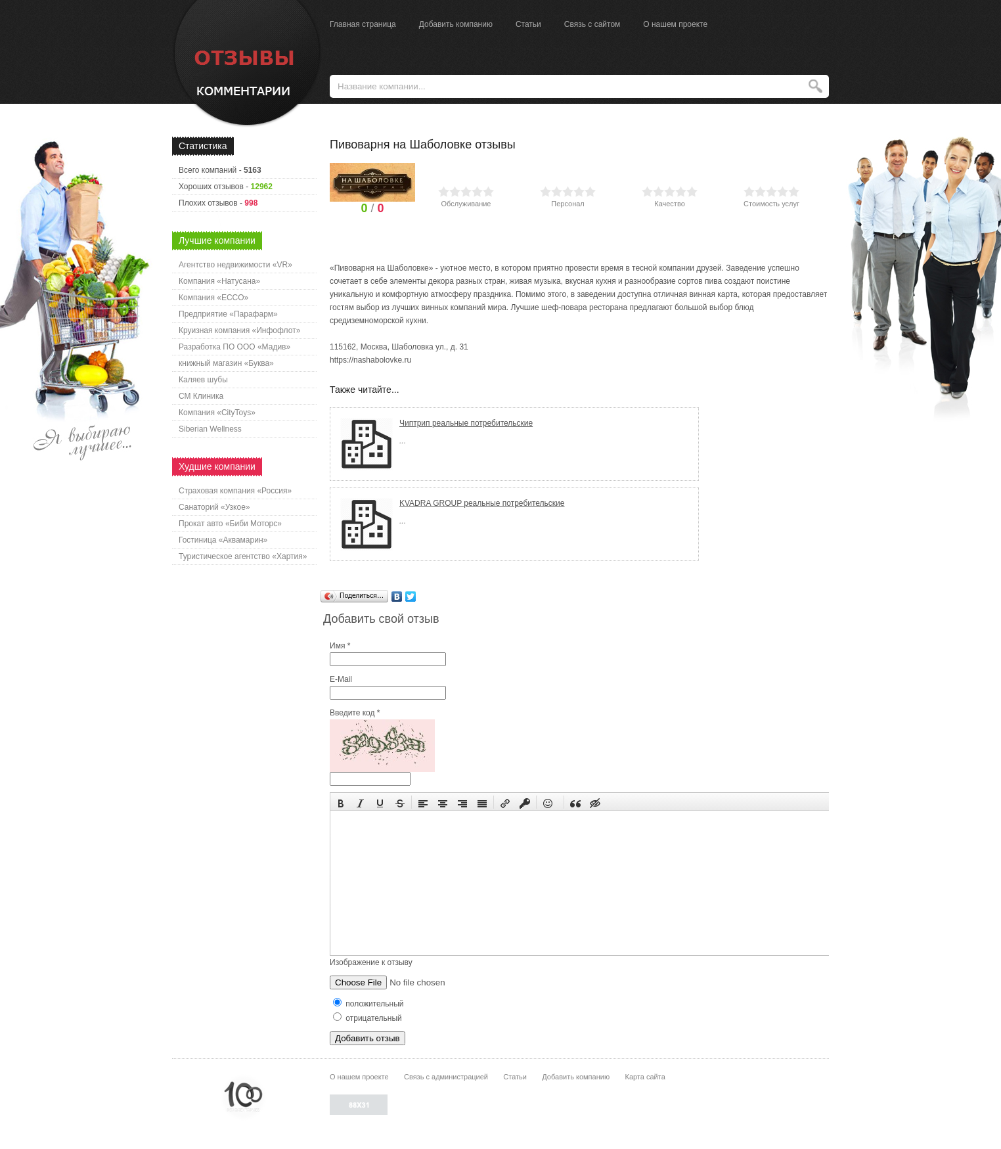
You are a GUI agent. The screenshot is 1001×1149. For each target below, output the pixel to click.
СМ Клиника (201, 396)
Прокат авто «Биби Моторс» (230, 523)
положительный (368, 1003)
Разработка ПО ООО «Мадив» (234, 346)
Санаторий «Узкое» (214, 507)
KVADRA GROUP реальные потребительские (482, 503)
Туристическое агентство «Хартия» (243, 556)
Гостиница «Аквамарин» (223, 540)
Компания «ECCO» (213, 297)
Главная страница (363, 24)
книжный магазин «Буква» (226, 363)
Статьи (528, 24)
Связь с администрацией (446, 1077)
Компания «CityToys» (217, 412)
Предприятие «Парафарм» (228, 314)
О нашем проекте (675, 24)
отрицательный (367, 1018)
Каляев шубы (203, 379)
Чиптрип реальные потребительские (466, 423)
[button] (341, 802)
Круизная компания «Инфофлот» (239, 330)
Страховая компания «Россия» (235, 490)
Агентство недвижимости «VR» (235, 264)
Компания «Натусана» (219, 281)
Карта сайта (645, 1077)
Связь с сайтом (592, 24)
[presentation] (340, 802)
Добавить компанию (456, 24)
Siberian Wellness (210, 429)
